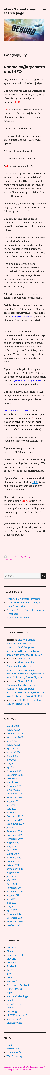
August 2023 (13, 756)
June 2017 (11, 902)
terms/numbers (15, 1004)
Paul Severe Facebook (18, 985)
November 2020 (15, 820)
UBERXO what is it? (17, 1015)
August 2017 (13, 895)
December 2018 (15, 861)
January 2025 (13, 744)
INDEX (10, 970)
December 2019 (15, 835)
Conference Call (15, 955)
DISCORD (11, 958)
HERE (35, 482)
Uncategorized (14, 1022)
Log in (10, 1045)
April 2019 (12, 850)
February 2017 (14, 914)
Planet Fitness (14, 989)
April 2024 (12, 748)
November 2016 (15, 921)
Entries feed (13, 1048)
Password (12, 981)
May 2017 (11, 906)
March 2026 (13, 726)
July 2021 (11, 805)
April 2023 (12, 767)
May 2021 (11, 808)
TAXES (10, 1000)
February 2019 (14, 857)
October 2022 (14, 778)
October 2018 (13, 865)
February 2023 (14, 771)
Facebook (12, 966)
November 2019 (15, 838)
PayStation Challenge (18, 617)
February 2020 (14, 831)
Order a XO (12, 977)
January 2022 (13, 790)
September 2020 (15, 823)
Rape (9, 992)
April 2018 (12, 884)
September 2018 (15, 869)
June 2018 (12, 876)
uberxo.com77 (14, 1019)
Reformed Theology (17, 996)
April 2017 (12, 910)
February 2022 (14, 786)
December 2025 (15, 733)
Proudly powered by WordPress (18, 1070)
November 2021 (15, 797)
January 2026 (14, 729)
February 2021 (14, 812)
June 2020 (12, 827)
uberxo (11, 557)
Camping (11, 947)
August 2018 (13, 872)
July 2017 (11, 899)
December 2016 (15, 917)
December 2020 (15, 816)
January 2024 (14, 752)
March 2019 (13, 854)
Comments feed (15, 1052)
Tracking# (12, 1011)
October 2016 (13, 925)
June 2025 (12, 741)
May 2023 (12, 763)
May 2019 (11, 846)
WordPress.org (15, 1056)
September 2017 (15, 891)
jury (30, 557)
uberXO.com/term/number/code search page (23, 1067)
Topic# (10, 1007)
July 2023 (11, 759)
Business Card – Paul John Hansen (25, 610)
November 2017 (15, 887)
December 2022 (15, 775)
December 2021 (15, 793)
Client (10, 951)
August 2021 (13, 801)
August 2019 (13, 842)
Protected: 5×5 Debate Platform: (23, 598)
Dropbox (11, 962)
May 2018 (11, 880)
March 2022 (13, 782)
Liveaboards (13, 614)
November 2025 (15, 737)
